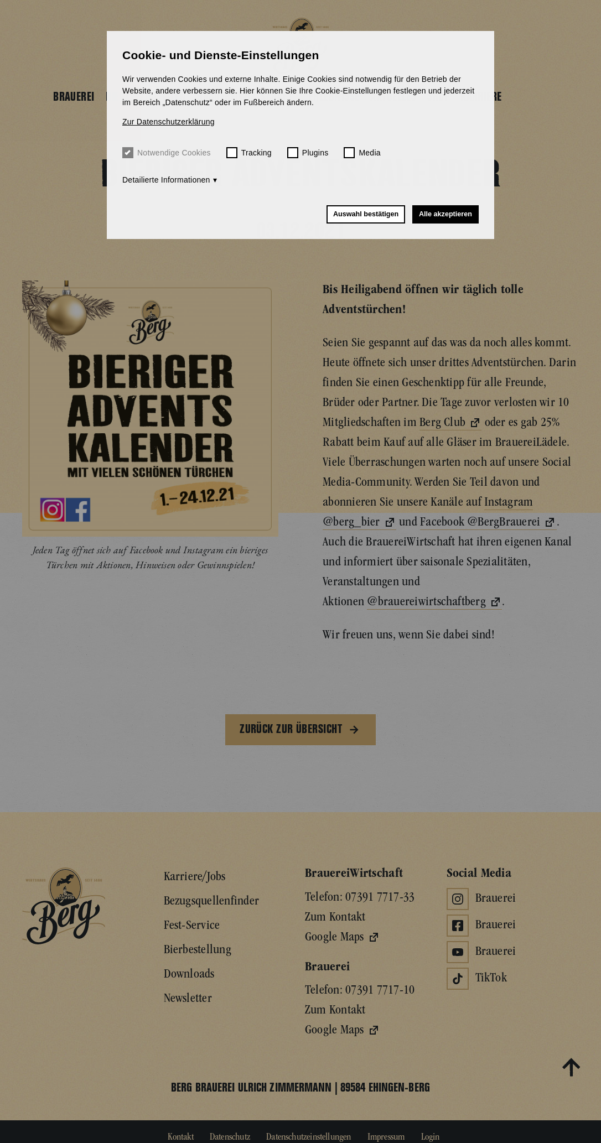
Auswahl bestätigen (365, 214)
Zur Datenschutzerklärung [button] (168, 121)
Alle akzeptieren (445, 214)
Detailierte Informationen (166, 179)
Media (362, 152)
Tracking (249, 152)
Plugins (308, 152)
